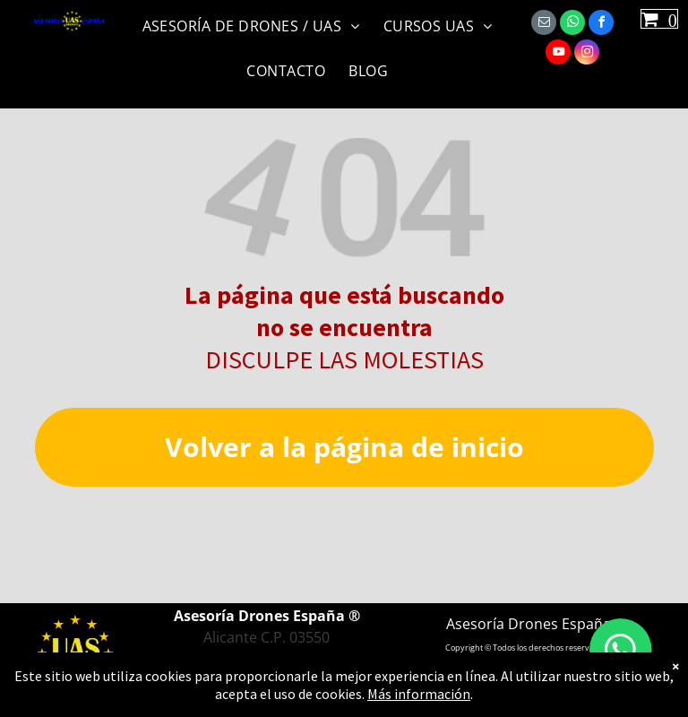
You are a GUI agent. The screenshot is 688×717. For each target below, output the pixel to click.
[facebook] (601, 24)
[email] (543, 24)
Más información (418, 694)
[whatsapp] (572, 24)
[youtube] (558, 54)
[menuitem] (256, 23)
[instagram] (586, 54)
